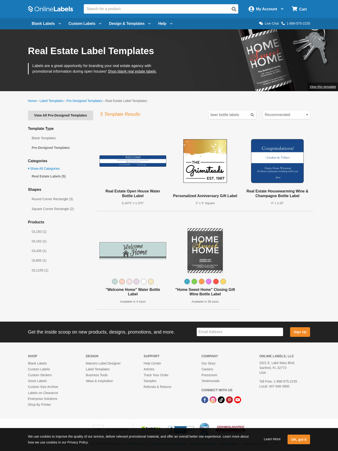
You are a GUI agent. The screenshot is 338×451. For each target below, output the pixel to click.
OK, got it (299, 439)
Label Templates (52, 101)
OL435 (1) (39, 251)
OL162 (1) (39, 241)
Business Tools (97, 375)
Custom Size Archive (43, 387)
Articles (149, 369)
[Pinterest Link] (230, 400)
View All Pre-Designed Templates (60, 115)
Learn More (272, 439)
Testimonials (210, 381)
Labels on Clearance (43, 393)
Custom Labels (39, 369)
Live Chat (269, 23)
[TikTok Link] (222, 400)
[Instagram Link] (213, 400)
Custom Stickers (40, 375)
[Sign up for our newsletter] (240, 332)
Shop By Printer (39, 404)
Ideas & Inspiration (99, 381)
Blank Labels (37, 363)
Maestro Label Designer (103, 363)
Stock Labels (37, 381)
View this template (323, 87)
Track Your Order (156, 375)
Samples (150, 381)
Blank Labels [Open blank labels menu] (46, 24)
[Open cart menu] (299, 9)
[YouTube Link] (237, 400)
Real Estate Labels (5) (49, 176)
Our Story (208, 363)
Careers (207, 369)
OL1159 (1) (40, 270)
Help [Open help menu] (165, 24)
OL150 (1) (39, 231)
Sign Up (300, 332)
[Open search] (234, 9)
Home (32, 101)
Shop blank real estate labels (132, 71)
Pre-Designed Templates (84, 101)
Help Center (152, 363)
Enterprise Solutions (42, 399)
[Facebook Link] (205, 400)
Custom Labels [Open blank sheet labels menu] (85, 24)
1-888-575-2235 (295, 23)
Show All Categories (44, 168)
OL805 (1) (39, 260)
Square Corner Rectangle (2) (53, 209)
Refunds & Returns (157, 387)
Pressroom (209, 375)
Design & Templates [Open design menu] (130, 24)
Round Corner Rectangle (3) (52, 199)
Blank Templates (44, 138)
